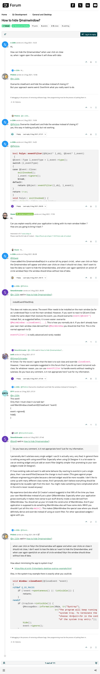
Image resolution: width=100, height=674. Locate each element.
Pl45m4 (13, 74)
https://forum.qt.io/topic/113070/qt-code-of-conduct (53, 236)
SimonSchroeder (16, 290)
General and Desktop (20, 26)
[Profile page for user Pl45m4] (5, 76)
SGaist (12, 214)
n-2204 (13, 42)
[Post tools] (96, 62)
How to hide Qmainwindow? (39, 294)
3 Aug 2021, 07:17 (28, 354)
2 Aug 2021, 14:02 (30, 142)
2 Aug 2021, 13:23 (30, 42)
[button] (4, 670)
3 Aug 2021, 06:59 (37, 290)
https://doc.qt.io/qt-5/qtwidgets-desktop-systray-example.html (43, 568)
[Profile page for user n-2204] (5, 44)
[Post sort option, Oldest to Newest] (5, 34)
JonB (12, 354)
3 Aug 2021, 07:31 (28, 391)
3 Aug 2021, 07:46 (37, 437)
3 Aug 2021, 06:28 (30, 254)
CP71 (12, 391)
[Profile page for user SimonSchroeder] (5, 292)
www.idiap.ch (26, 233)
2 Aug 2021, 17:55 (48, 214)
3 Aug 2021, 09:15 (30, 534)
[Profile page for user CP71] (5, 393)
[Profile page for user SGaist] (5, 216)
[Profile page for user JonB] (5, 356)
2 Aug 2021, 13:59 (30, 120)
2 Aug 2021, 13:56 (30, 74)
